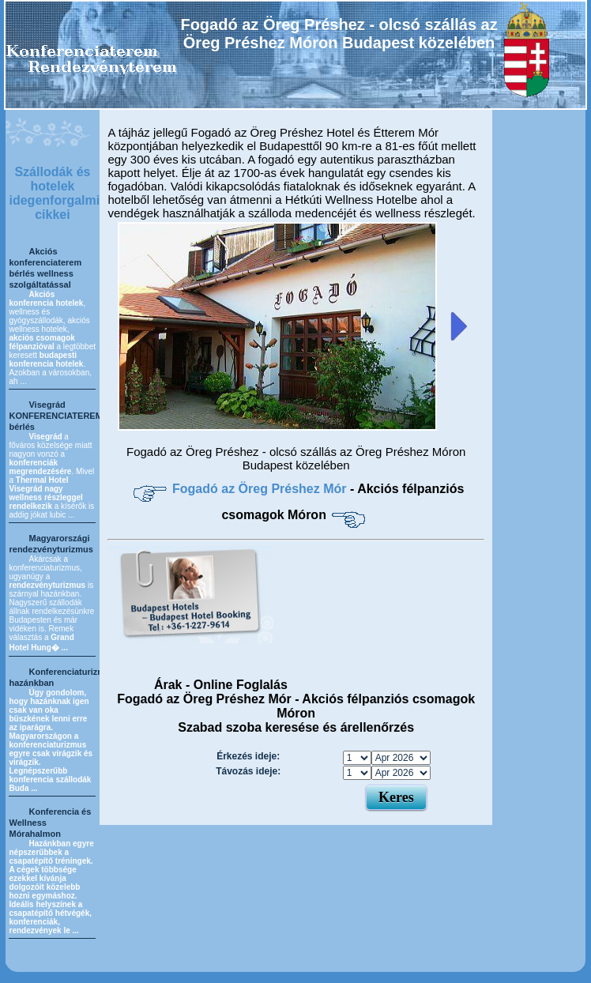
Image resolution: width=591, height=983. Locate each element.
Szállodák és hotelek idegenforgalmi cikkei (54, 193)
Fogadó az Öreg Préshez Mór (261, 488)
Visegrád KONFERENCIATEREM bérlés (55, 415)
